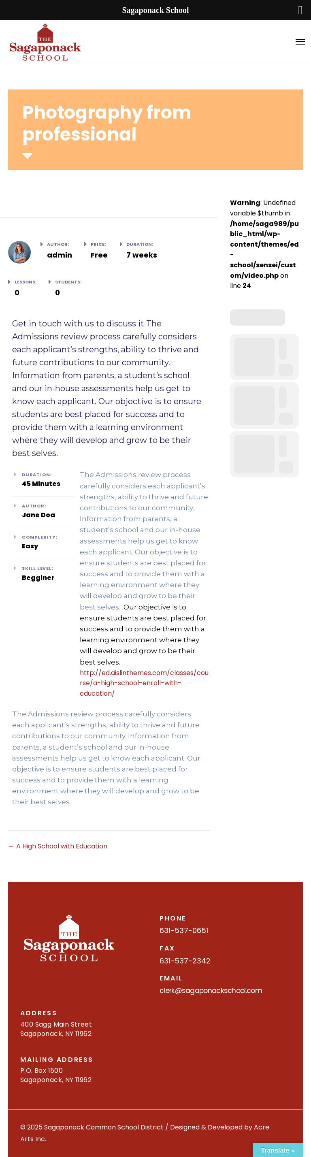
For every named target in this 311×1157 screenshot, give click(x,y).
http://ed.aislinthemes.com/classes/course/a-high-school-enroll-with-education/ (144, 683)
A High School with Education (57, 846)
